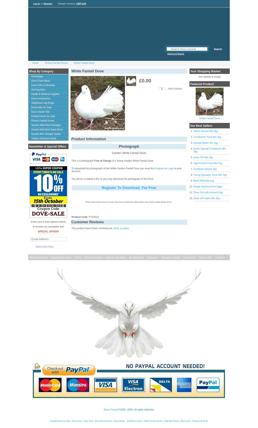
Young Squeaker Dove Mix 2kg (210, 174)
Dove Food (77, 421)
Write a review (121, 228)
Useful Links (152, 257)
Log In (36, 3)
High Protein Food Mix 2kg (208, 163)
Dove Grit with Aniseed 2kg (208, 192)
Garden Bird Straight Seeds (46, 134)
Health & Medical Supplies (45, 94)
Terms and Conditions (170, 257)
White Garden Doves (153, 421)
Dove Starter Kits (40, 111)
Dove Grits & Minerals (43, 85)
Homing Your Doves (93, 257)
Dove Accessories (40, 98)
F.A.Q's (78, 257)
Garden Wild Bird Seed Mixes (47, 129)
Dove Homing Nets (103, 421)
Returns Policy (205, 257)
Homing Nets (38, 89)
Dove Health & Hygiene (61, 257)
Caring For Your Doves (115, 257)
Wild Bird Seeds (171, 421)
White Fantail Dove (84, 63)
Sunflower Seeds (134, 421)
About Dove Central (39, 257)
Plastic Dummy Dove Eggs (208, 186)
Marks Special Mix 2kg (206, 131)
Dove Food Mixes (40, 80)
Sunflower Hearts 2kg (205, 169)
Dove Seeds (119, 421)
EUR (83, 3)
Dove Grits (88, 421)
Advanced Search (175, 54)
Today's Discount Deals (43, 138)
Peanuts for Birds (200, 421)
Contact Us (220, 257)
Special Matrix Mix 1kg (206, 142)
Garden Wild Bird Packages (46, 125)
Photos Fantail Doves (56, 63)
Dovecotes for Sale (41, 107)
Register (48, 3)
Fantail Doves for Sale (43, 116)
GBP (78, 3)
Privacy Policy (189, 257)
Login (171, 168)
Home (35, 63)
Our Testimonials (136, 257)
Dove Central (111, 409)
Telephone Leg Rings (42, 103)
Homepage (37, 76)
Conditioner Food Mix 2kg (207, 137)
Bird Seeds (185, 421)
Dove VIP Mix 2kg (203, 157)
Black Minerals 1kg (204, 180)
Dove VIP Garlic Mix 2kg (207, 198)
